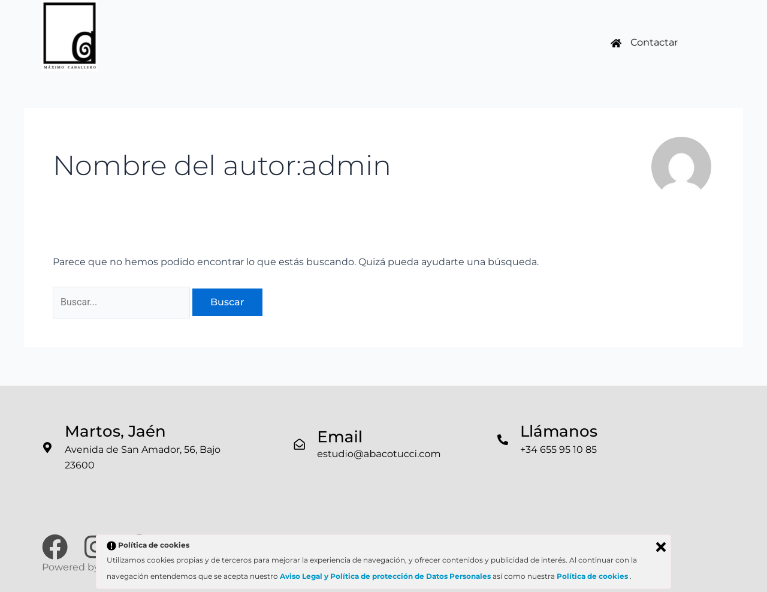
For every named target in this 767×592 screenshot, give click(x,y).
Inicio (184, 40)
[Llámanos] (502, 439)
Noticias (453, 40)
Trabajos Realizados (276, 40)
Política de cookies (593, 576)
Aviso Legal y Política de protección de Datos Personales (385, 576)
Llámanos (558, 431)
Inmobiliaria (383, 40)
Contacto (517, 40)
